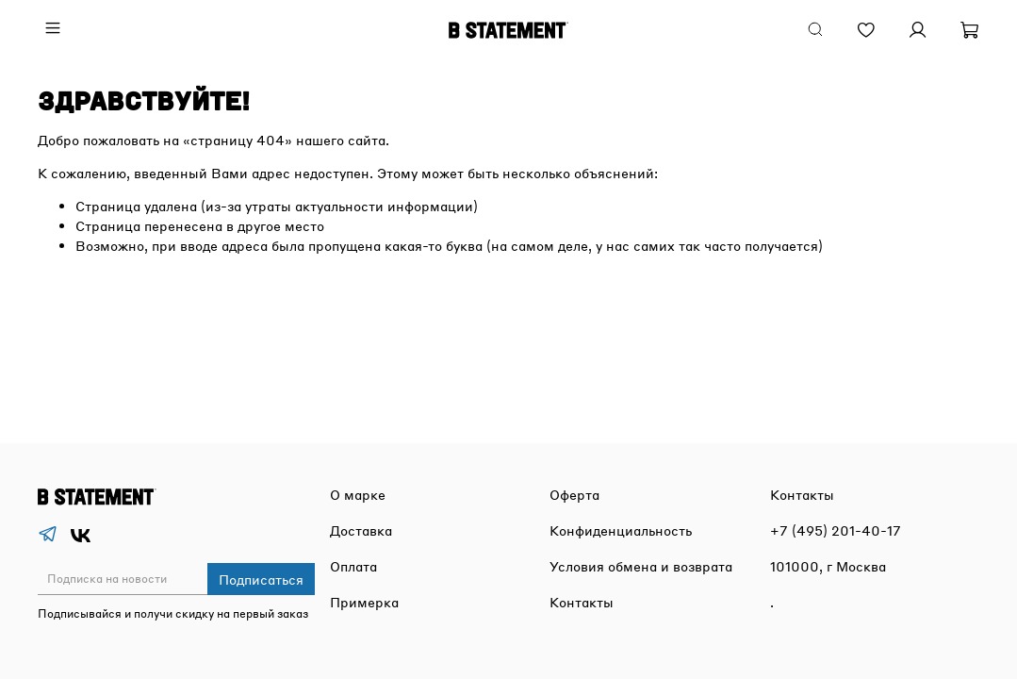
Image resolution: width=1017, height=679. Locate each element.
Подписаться (261, 579)
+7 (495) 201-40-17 (835, 530)
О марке (357, 494)
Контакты (582, 601)
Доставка (361, 530)
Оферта (574, 494)
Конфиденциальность (621, 530)
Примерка (364, 601)
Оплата (353, 565)
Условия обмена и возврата (641, 565)
